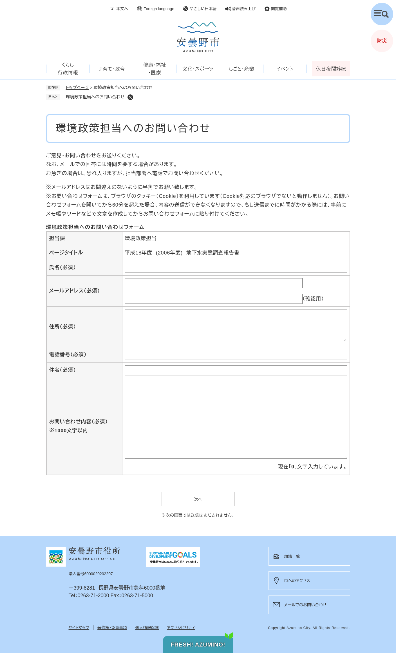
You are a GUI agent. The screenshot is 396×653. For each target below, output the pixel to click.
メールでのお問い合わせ (305, 605)
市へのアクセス (297, 580)
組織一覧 (292, 556)
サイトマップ (79, 627)
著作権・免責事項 (112, 627)
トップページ (77, 87)
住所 (62, 326)
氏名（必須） (62, 267)
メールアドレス (74, 291)
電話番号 (68, 354)
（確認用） (313, 299)
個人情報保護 (147, 627)
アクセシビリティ (181, 627)
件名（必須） (62, 370)
